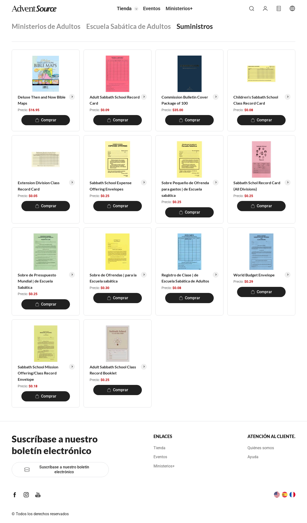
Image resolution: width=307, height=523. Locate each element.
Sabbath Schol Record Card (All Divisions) (256, 185)
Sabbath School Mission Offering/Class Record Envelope (38, 373)
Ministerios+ (179, 8)
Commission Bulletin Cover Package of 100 (185, 100)
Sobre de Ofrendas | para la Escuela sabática (113, 278)
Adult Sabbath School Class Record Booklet (113, 370)
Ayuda (252, 457)
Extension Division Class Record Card (39, 185)
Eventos (151, 8)
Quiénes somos (260, 448)
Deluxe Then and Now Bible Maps (42, 100)
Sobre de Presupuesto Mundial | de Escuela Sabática (37, 281)
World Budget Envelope (254, 275)
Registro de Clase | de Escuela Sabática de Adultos (185, 278)
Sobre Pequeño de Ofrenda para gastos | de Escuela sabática (185, 188)
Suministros (195, 26)
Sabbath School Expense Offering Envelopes (111, 185)
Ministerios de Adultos (46, 26)
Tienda (124, 8)
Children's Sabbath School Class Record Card (255, 100)
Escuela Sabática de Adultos (128, 26)
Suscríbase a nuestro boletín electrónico (56, 469)
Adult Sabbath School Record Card (115, 100)
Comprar (45, 120)
